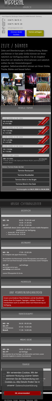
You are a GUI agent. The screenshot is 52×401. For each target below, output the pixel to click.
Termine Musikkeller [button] (26, 175)
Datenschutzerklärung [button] (26, 385)
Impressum (22, 400)
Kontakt (16, 400)
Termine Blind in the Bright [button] (25, 180)
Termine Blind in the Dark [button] (26, 184)
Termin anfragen (35, 32)
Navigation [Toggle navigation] (27, 7)
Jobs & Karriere (8, 400)
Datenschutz (29, 400)
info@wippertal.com (15, 28)
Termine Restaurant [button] (26, 171)
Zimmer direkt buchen (16, 33)
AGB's (35, 400)
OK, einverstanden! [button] (22, 393)
